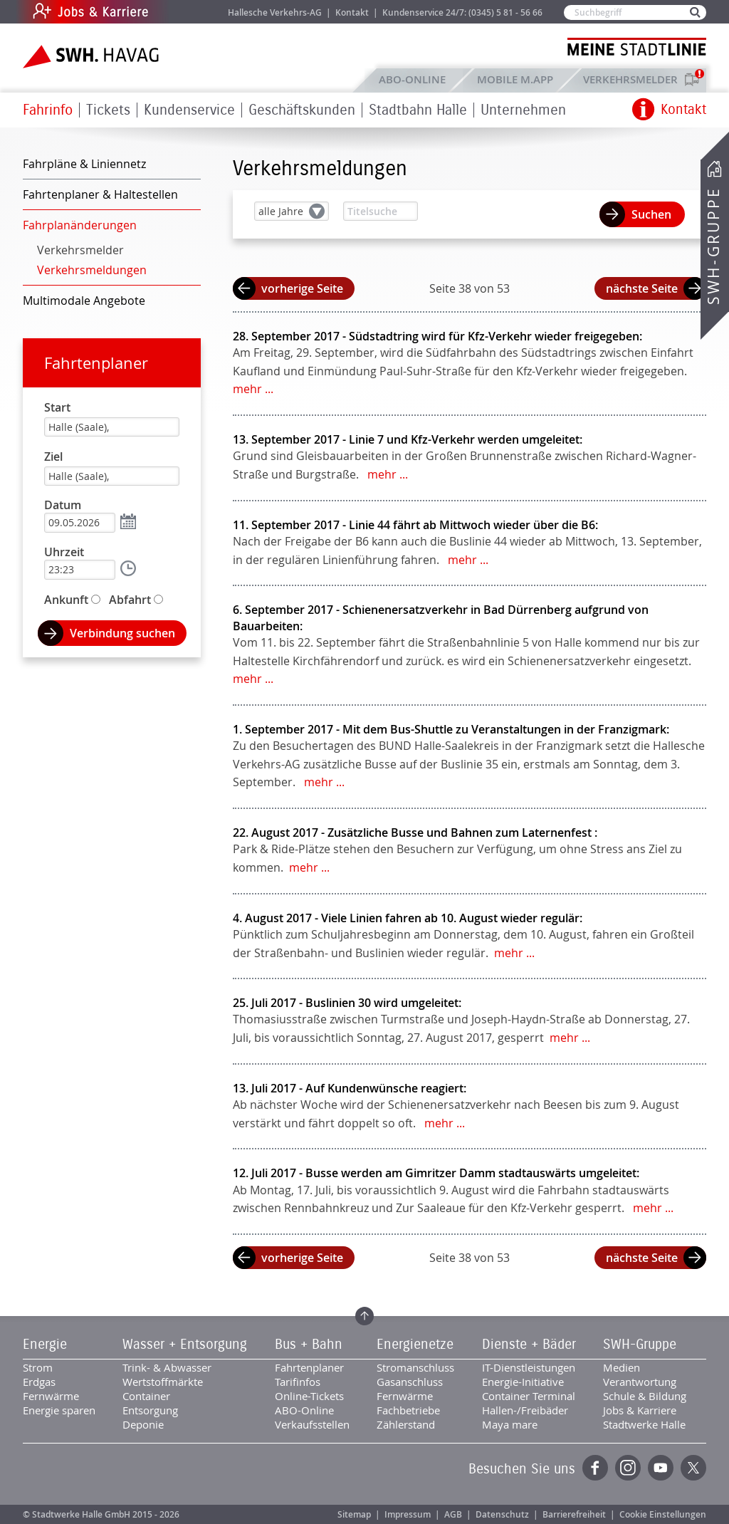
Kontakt (352, 12)
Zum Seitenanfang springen (364, 1316)
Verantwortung (639, 1381)
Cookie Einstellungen (662, 1514)
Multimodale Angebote (84, 300)
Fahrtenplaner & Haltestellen (100, 194)
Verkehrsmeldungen (92, 270)
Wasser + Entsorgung (184, 1344)
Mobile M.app (515, 79)
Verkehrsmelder (634, 79)
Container (146, 1396)
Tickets (108, 110)
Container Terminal (528, 1396)
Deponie (143, 1424)
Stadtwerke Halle (644, 1424)
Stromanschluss (415, 1367)
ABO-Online (412, 79)
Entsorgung (150, 1410)
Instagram (628, 1468)
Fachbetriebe (408, 1410)
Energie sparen (59, 1410)
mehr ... (253, 389)
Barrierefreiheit (574, 1514)
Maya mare (509, 1424)
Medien (621, 1367)
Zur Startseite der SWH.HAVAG (92, 56)
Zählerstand (406, 1424)
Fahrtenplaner (96, 363)
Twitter (693, 1468)
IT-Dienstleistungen (528, 1367)
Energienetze (415, 1344)
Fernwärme (51, 1396)
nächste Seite (642, 288)
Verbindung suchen (122, 633)
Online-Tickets (309, 1396)
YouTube (660, 1468)
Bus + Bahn (308, 1344)
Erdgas (39, 1381)
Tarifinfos (297, 1381)
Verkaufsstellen (312, 1424)
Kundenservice (189, 110)
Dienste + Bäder (529, 1344)
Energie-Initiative (523, 1381)
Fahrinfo (48, 110)
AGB (453, 1514)
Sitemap (354, 1514)
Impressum (407, 1514)
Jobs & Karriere (187, 12)
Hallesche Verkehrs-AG (275, 12)
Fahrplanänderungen (80, 225)
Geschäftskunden (301, 110)
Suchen (651, 214)
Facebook (595, 1468)
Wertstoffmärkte (162, 1381)
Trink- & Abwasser (166, 1367)
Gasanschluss (410, 1381)
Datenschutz (502, 1514)
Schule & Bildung (644, 1396)
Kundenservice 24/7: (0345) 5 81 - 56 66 (462, 12)
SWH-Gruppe (713, 246)
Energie (45, 1344)
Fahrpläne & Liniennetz (84, 164)
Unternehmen (523, 110)
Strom (38, 1367)
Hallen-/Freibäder (525, 1410)
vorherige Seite (302, 288)
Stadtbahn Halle (418, 110)
